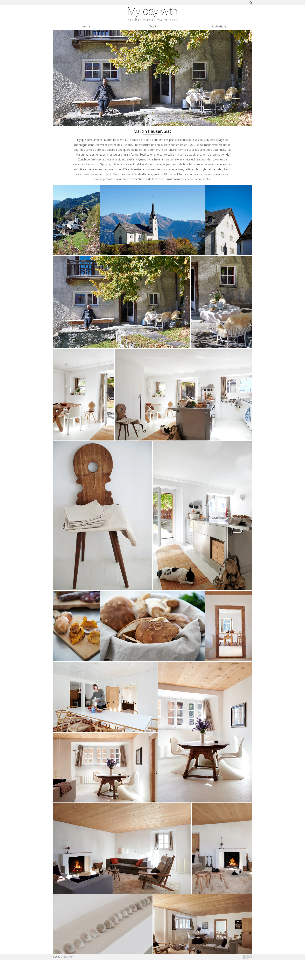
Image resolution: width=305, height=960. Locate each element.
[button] (76, 220)
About (152, 26)
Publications (218, 26)
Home (86, 26)
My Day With (66, 956)
